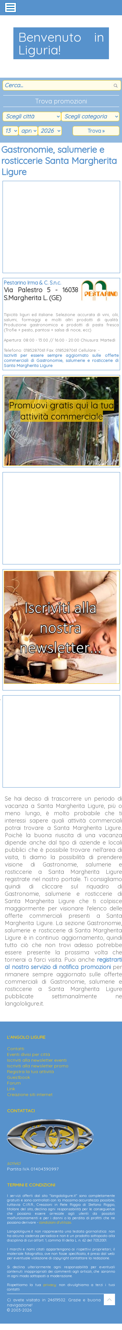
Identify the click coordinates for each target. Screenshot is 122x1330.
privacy (49, 1285)
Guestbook (18, 1077)
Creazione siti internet (30, 1094)
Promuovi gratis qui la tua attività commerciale (61, 411)
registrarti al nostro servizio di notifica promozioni (63, 963)
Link (11, 1089)
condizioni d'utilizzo (55, 1222)
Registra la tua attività (30, 1071)
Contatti (15, 1048)
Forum (14, 1083)
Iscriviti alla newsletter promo (37, 1066)
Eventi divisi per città (28, 1054)
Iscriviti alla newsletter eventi (37, 1060)
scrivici (13, 1163)
